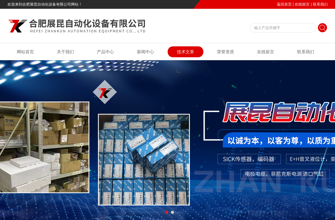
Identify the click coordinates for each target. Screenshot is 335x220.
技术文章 (185, 52)
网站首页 (25, 52)
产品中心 (105, 52)
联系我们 (320, 4)
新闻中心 (145, 52)
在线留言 (302, 4)
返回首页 (284, 4)
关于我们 (65, 52)
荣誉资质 (225, 52)
